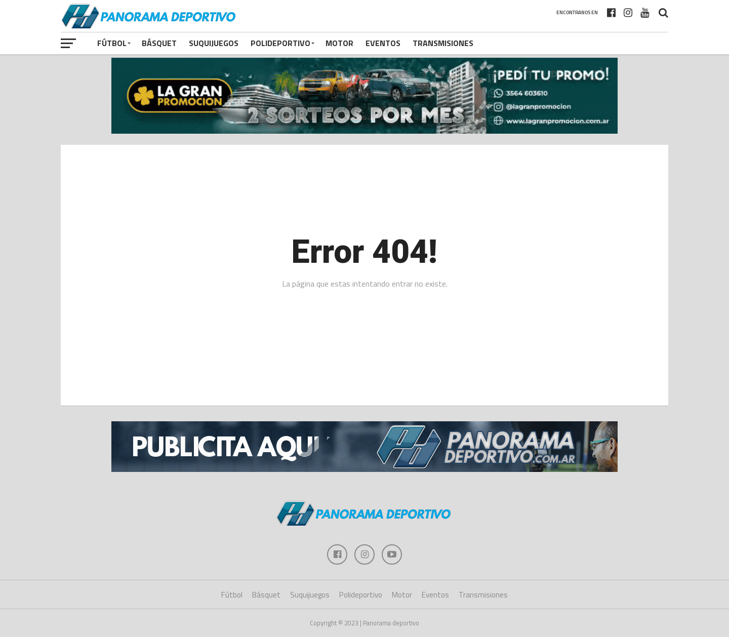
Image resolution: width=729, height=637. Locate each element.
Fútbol (112, 43)
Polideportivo (280, 43)
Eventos (383, 43)
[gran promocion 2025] (364, 96)
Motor (339, 43)
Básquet (159, 43)
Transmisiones (443, 43)
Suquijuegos (213, 43)
